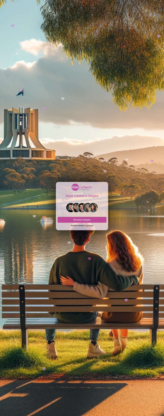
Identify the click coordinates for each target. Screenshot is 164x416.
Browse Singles (82, 219)
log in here (89, 226)
